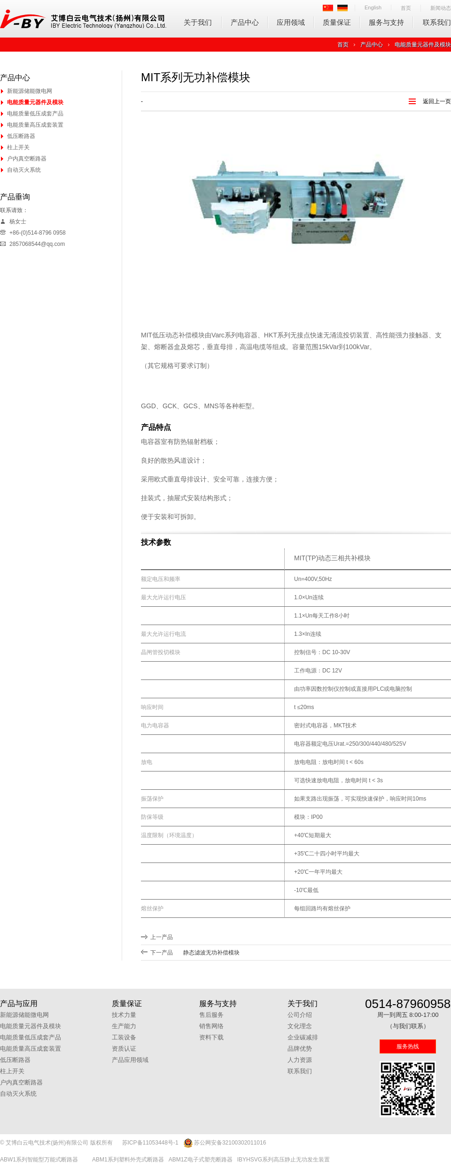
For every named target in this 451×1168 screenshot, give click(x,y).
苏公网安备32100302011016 (224, 1143)
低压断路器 (21, 136)
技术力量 (124, 1014)
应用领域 (291, 22)
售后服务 (211, 1014)
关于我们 (198, 22)
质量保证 (337, 22)
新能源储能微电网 (29, 91)
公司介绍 (300, 1014)
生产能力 (124, 1026)
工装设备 (124, 1037)
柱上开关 (18, 147)
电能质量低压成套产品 (35, 113)
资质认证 (124, 1048)
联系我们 (437, 22)
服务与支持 (386, 22)
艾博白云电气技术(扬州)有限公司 (83, 18)
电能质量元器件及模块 (423, 44)
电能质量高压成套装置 (35, 125)
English (373, 7)
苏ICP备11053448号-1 (150, 1142)
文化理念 (300, 1026)
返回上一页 (437, 101)
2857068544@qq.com (37, 244)
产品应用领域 (130, 1059)
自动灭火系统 (24, 170)
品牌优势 (300, 1048)
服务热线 (408, 1046)
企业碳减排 (303, 1037)
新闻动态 (440, 8)
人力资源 (300, 1059)
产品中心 (245, 22)
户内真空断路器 (27, 158)
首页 (406, 8)
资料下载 (211, 1037)
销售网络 (211, 1026)
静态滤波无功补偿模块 (211, 952)
